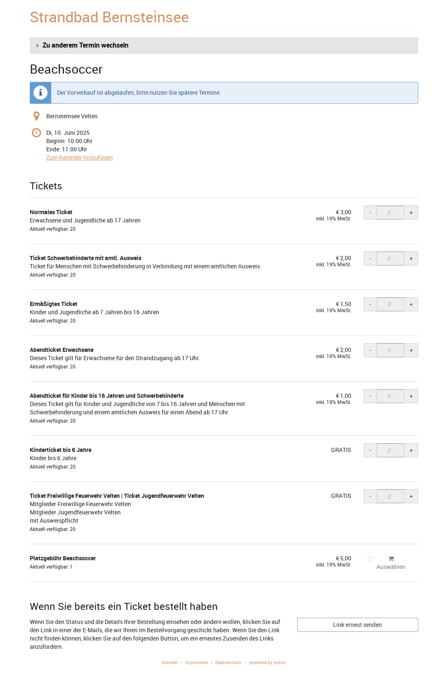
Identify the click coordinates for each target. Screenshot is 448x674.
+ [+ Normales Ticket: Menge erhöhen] (411, 212)
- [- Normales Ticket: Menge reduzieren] (370, 212)
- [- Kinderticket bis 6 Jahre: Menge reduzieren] (370, 450)
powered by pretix (267, 662)
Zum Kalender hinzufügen (79, 157)
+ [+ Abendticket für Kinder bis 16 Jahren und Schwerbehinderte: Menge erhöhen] (411, 396)
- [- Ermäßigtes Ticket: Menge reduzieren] (370, 304)
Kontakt (170, 662)
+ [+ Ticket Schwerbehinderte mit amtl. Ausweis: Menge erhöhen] (411, 258)
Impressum (196, 662)
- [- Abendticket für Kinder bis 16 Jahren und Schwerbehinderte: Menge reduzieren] (370, 396)
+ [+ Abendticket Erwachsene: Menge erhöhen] (411, 350)
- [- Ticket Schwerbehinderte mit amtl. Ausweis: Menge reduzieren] (370, 258)
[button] (224, 45)
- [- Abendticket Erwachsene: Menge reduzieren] (370, 350)
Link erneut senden (357, 625)
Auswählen (386, 563)
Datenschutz (228, 662)
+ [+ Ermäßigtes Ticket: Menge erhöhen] (411, 304)
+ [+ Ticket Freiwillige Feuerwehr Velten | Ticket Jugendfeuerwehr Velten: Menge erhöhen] (411, 496)
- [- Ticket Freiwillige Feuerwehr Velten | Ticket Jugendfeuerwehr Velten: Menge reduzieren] (370, 496)
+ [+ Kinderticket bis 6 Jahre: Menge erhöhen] (411, 450)
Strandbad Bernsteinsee (109, 16)
